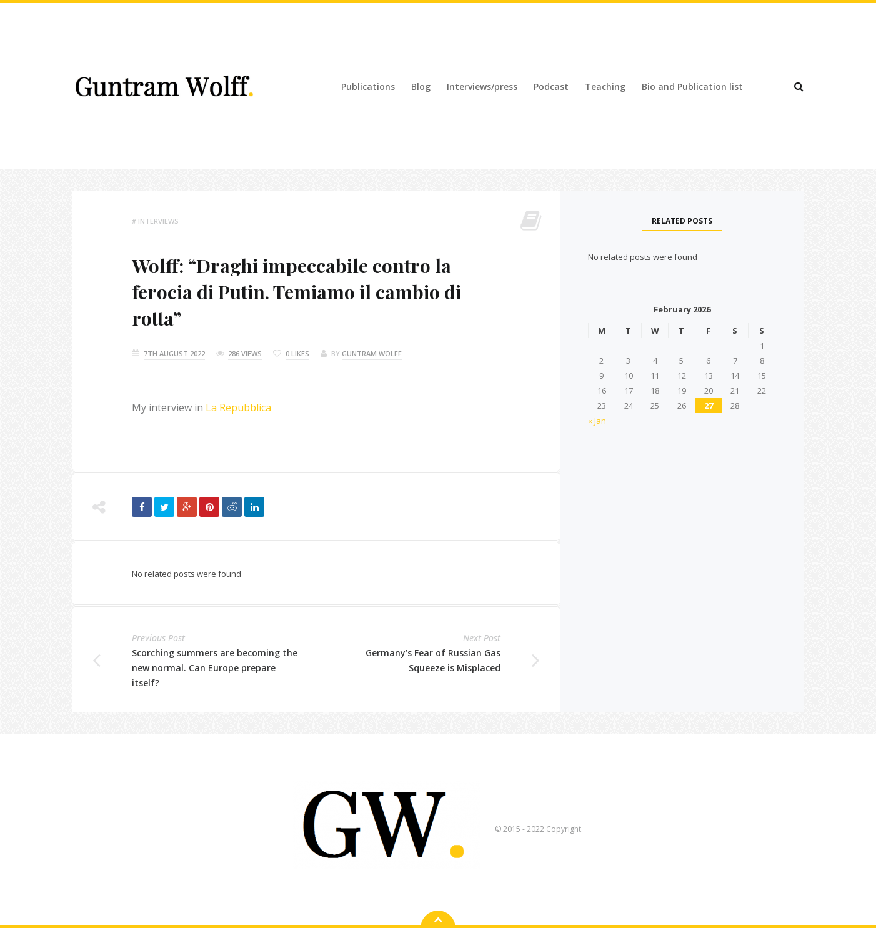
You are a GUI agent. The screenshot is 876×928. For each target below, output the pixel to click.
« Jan (597, 420)
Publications (368, 86)
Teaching (605, 86)
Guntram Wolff (372, 353)
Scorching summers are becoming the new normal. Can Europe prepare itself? (214, 668)
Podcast (551, 86)
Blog (421, 86)
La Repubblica (238, 407)
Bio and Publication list (692, 86)
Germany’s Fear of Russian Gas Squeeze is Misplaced (433, 660)
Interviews (158, 221)
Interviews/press (482, 86)
